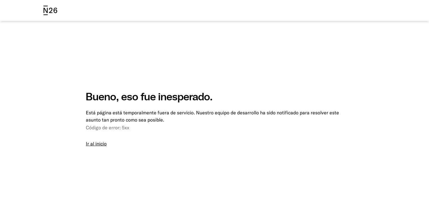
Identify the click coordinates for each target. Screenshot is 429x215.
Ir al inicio (96, 144)
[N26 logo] (50, 10)
